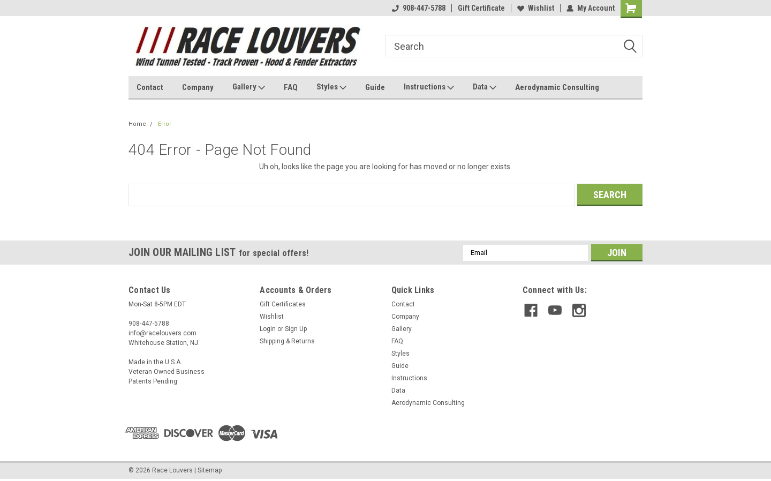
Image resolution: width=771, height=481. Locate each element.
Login (268, 329)
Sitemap (210, 470)
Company (198, 87)
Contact (150, 87)
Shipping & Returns (287, 341)
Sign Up (296, 329)
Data (484, 87)
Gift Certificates (283, 304)
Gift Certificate (481, 8)
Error (164, 124)
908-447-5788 (418, 8)
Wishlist (535, 8)
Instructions (429, 87)
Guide (375, 87)
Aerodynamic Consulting (557, 87)
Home (137, 124)
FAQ (291, 87)
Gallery (248, 87)
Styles (331, 87)
